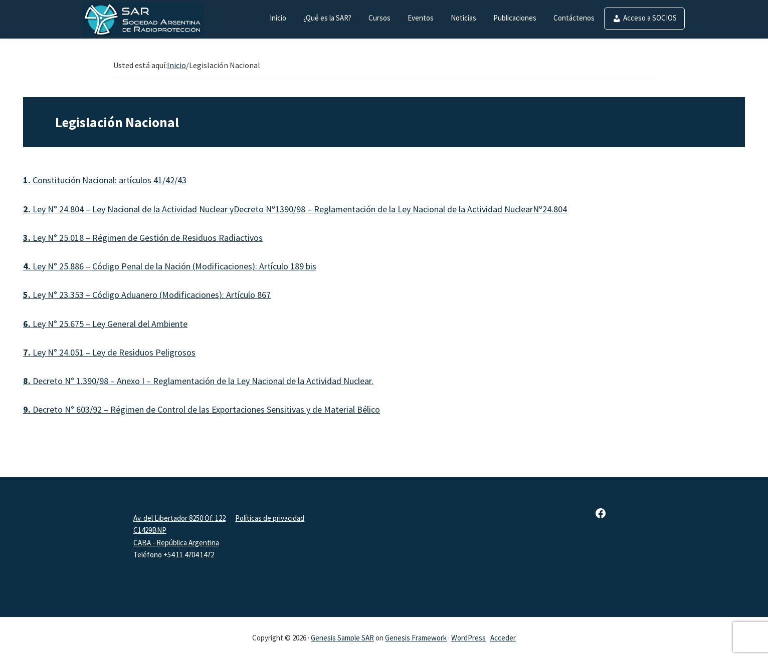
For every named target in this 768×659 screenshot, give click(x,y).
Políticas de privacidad (269, 518)
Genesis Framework (416, 637)
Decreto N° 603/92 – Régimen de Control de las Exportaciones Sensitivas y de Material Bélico (201, 409)
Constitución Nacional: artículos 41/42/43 (104, 180)
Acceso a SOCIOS (650, 18)
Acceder (503, 637)
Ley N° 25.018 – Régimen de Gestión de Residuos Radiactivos (143, 237)
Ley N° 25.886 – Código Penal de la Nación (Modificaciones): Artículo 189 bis (169, 266)
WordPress (468, 637)
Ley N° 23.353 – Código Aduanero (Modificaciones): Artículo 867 (147, 294)
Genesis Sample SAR (342, 637)
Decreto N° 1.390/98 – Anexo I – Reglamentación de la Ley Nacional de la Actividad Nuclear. (198, 381)
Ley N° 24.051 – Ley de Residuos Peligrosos (109, 352)
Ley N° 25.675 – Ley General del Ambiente (105, 324)
